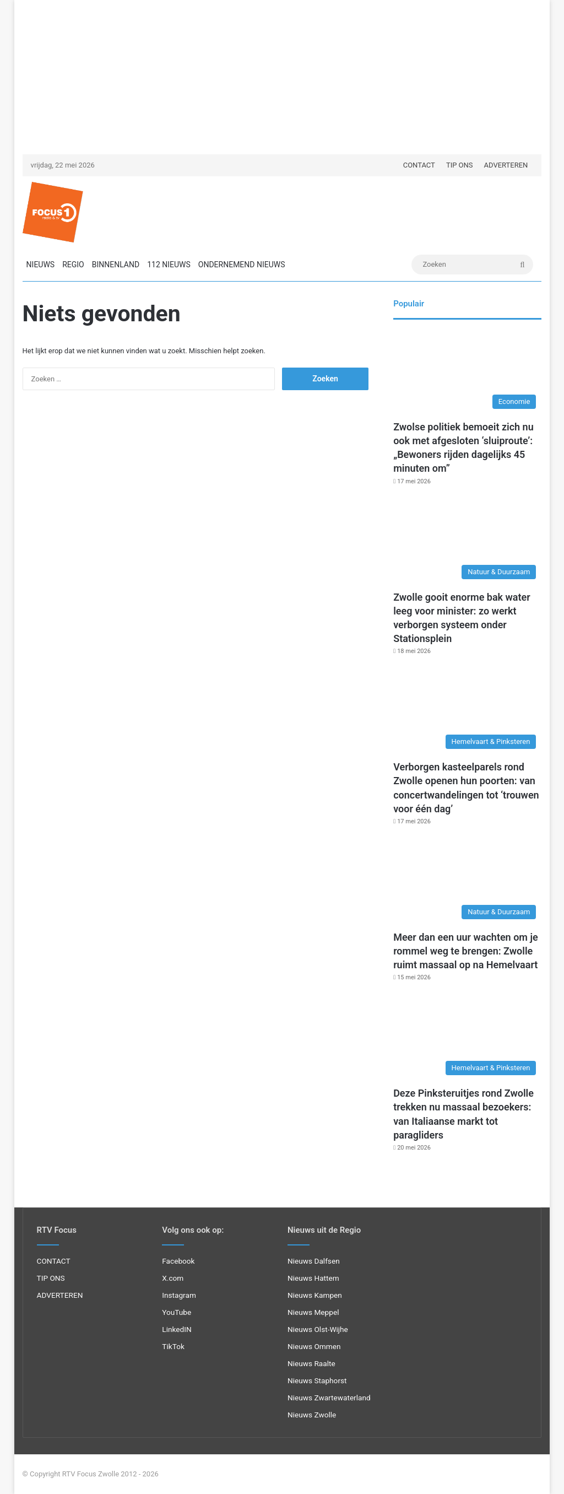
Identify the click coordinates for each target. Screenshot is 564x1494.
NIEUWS (40, 264)
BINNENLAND (115, 264)
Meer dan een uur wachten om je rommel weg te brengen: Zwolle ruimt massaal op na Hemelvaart (465, 950)
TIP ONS (459, 165)
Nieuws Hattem (313, 1278)
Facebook (178, 1260)
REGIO (73, 264)
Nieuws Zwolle (312, 1414)
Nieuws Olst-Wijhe (318, 1329)
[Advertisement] (282, 77)
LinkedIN (176, 1329)
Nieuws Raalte (311, 1363)
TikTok (173, 1346)
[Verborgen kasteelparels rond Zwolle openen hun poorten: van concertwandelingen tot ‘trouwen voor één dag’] (467, 712)
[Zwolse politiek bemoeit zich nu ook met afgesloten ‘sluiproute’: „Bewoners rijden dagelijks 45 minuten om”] (467, 372)
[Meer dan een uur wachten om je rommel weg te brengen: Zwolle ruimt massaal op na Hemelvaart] (467, 883)
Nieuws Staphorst (317, 1380)
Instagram (179, 1295)
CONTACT (419, 165)
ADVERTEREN (506, 165)
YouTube (176, 1312)
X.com (172, 1278)
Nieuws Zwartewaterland (329, 1397)
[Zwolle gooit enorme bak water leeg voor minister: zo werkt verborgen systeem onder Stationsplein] (467, 543)
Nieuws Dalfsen (314, 1260)
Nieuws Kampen (315, 1295)
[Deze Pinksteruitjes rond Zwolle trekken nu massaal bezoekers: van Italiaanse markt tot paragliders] (467, 1039)
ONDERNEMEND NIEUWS (241, 264)
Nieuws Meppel (313, 1312)
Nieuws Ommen (314, 1346)
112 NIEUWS (169, 264)
